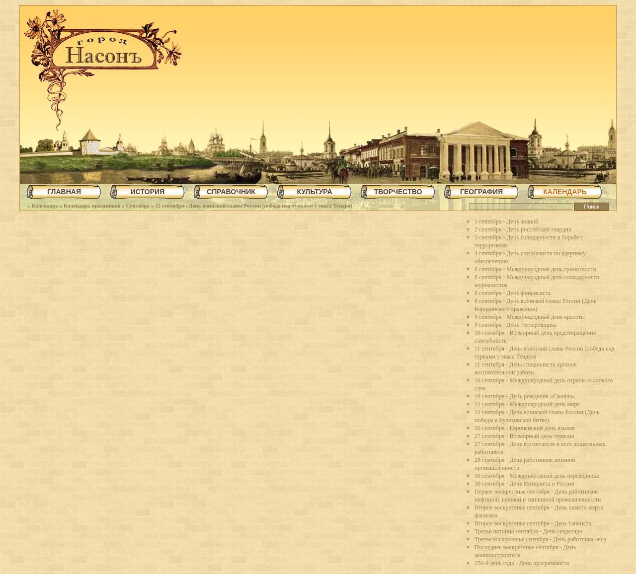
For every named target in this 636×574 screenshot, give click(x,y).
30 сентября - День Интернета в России (524, 483)
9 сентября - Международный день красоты (530, 316)
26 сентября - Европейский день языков (525, 428)
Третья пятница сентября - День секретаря (528, 531)
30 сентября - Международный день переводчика (537, 475)
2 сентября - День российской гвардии (523, 229)
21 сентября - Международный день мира (527, 404)
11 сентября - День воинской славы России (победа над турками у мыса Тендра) (253, 206)
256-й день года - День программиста (522, 563)
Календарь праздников (92, 206)
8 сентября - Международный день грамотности (535, 269)
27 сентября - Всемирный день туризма (524, 435)
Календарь (44, 206)
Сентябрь (138, 206)
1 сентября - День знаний (507, 221)
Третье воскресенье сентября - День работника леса (540, 539)
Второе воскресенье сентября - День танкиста (533, 523)
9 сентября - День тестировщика (515, 324)
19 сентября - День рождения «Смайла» (525, 396)
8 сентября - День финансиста (513, 292)
